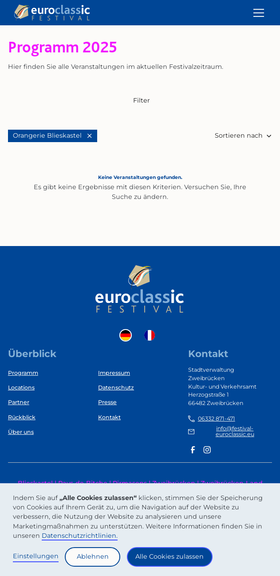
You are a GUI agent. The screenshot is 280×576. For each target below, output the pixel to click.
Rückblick (21, 417)
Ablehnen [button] (93, 556)
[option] (152, 335)
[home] (52, 12)
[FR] (152, 335)
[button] (257, 13)
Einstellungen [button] (36, 556)
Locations (21, 387)
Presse (107, 402)
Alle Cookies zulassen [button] (169, 556)
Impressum (114, 372)
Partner (18, 402)
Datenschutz (116, 387)
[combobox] (128, 335)
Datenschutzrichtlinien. (80, 536)
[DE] (128, 335)
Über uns (21, 432)
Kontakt (109, 417)
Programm (23, 372)
